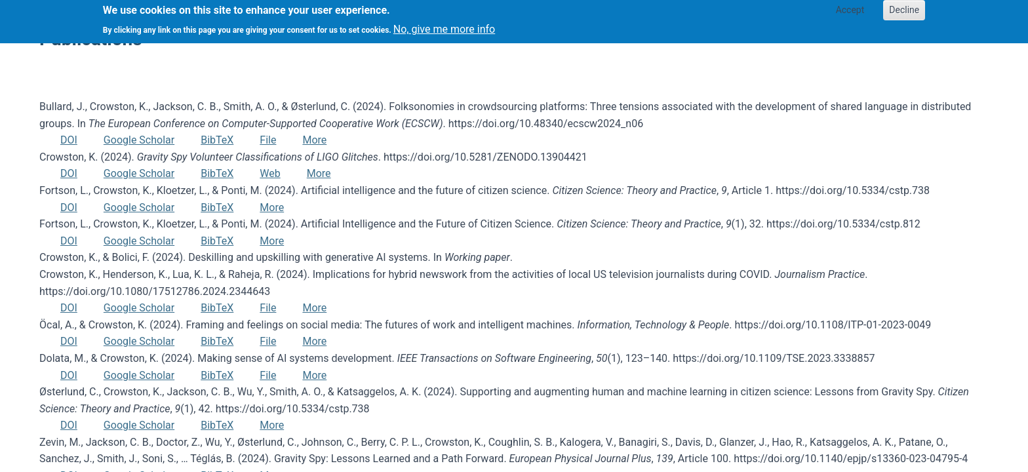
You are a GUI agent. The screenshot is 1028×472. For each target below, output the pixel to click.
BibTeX (217, 140)
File (268, 140)
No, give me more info (444, 25)
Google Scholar (139, 140)
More (314, 140)
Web (270, 173)
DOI (68, 140)
